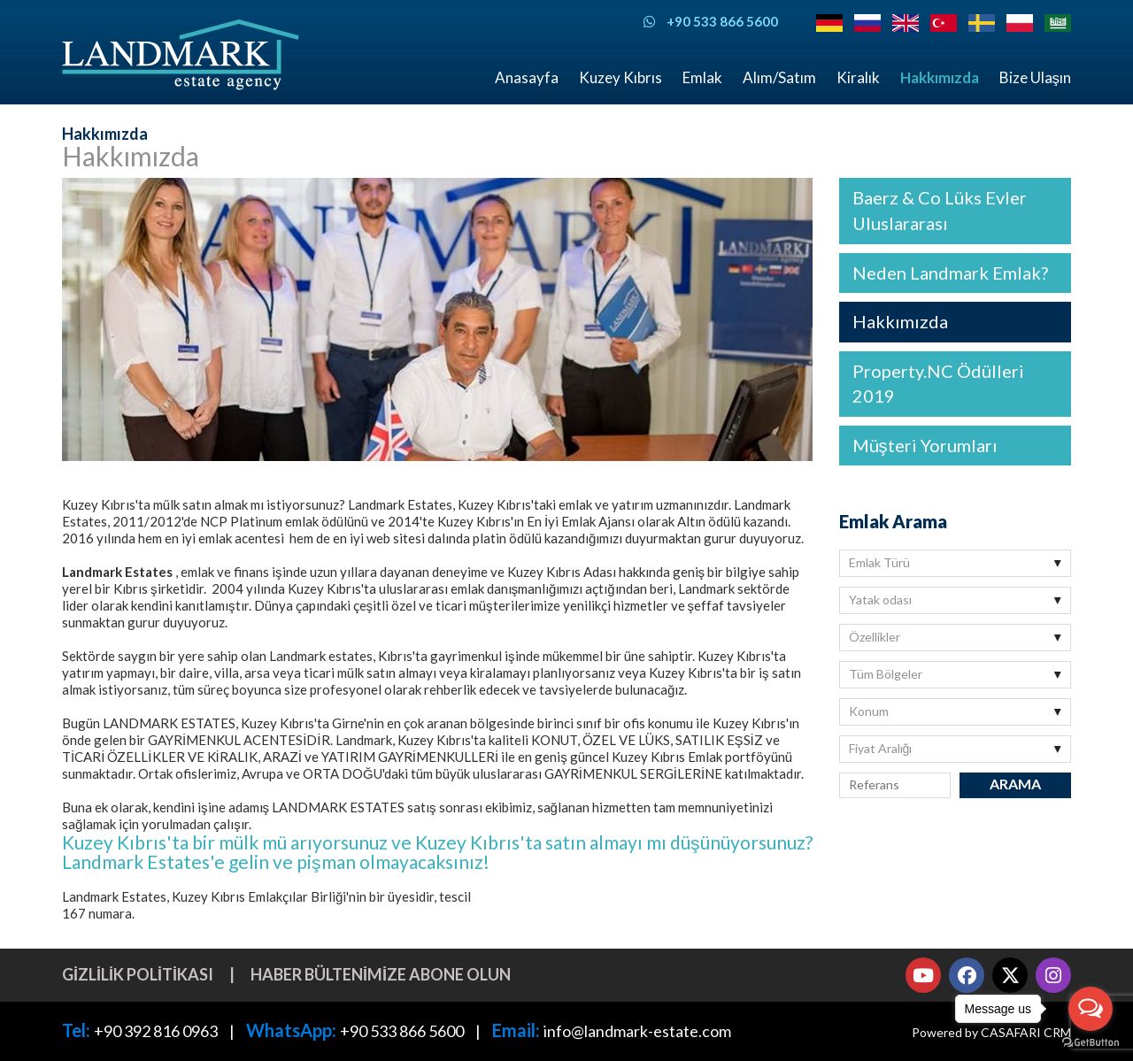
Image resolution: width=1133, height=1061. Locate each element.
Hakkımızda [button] (939, 77)
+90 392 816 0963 (156, 1031)
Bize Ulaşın (1035, 77)
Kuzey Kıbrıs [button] (620, 77)
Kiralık (858, 77)
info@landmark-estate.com (637, 1031)
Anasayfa (527, 77)
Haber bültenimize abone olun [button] (380, 974)
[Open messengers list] (1090, 1009)
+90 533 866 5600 (402, 1031)
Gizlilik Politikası (137, 974)
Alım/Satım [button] (779, 77)
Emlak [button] (702, 77)
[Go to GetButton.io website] (1090, 1043)
